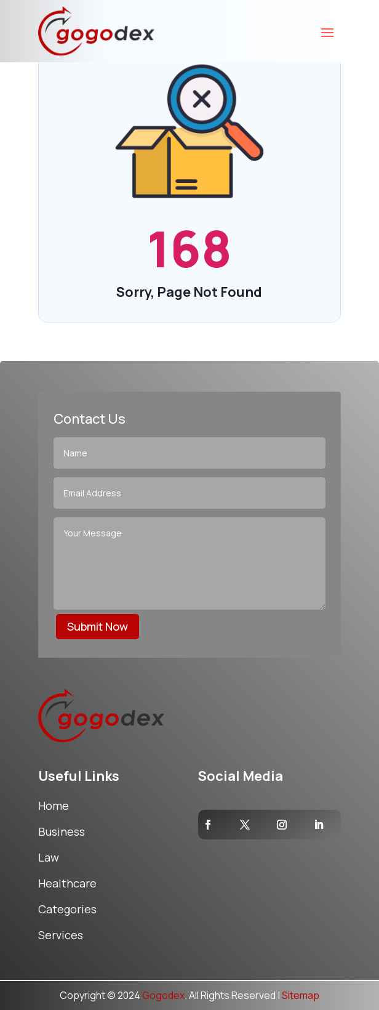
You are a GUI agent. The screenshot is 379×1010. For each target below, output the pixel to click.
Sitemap (300, 995)
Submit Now (97, 626)
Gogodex (163, 995)
